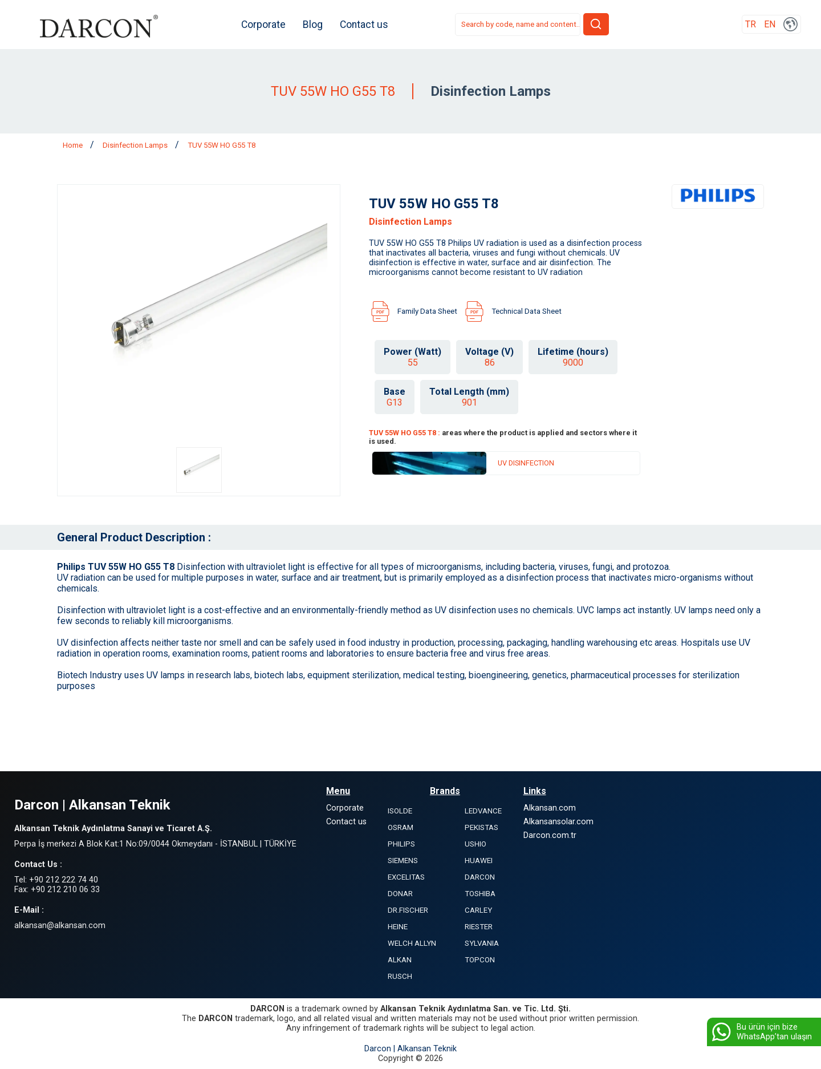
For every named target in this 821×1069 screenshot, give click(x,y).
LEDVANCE (483, 811)
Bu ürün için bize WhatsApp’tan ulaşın (761, 1032)
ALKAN (400, 959)
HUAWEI (479, 860)
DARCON (480, 877)
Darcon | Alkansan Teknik (410, 1049)
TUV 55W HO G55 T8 (221, 145)
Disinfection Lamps (136, 145)
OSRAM (400, 827)
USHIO (475, 844)
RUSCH (400, 976)
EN (769, 24)
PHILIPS (401, 844)
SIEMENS (403, 860)
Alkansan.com (549, 808)
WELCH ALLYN (412, 943)
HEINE (398, 926)
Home (73, 145)
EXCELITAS (406, 877)
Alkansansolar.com (558, 822)
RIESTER (479, 926)
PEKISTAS (481, 827)
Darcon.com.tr (549, 835)
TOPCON (480, 959)
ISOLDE (400, 811)
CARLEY (478, 910)
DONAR (400, 893)
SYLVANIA (482, 943)
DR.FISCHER (408, 910)
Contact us (368, 24)
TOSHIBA (480, 893)
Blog (317, 24)
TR (750, 24)
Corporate (267, 24)
